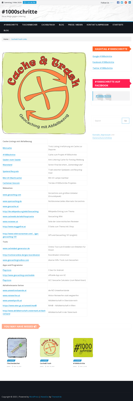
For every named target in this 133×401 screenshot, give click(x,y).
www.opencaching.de (12, 267)
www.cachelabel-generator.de (16, 314)
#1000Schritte (11, 24)
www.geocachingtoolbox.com (16, 326)
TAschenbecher (29, 24)
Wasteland (7, 230)
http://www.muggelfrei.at (14, 292)
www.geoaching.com (12, 260)
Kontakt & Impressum (97, 24)
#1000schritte (19, 11)
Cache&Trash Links (19, 40)
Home (6, 40)
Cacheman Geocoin (11, 249)
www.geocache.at (11, 272)
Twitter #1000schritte (103, 74)
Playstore (7, 336)
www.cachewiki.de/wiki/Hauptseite (18, 282)
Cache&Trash (48, 24)
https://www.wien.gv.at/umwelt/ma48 (20, 371)
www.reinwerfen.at (11, 361)
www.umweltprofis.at (12, 366)
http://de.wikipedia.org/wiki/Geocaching (20, 277)
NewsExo (45, 397)
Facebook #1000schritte (103, 69)
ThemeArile (57, 397)
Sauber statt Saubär (12, 225)
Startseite (118, 24)
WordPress (34, 397)
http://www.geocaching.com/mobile (18, 341)
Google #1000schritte (102, 63)
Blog (61, 24)
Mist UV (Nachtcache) (12, 244)
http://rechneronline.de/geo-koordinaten (21, 321)
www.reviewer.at (10, 287)
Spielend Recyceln (11, 237)
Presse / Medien (75, 24)
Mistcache (7, 214)
